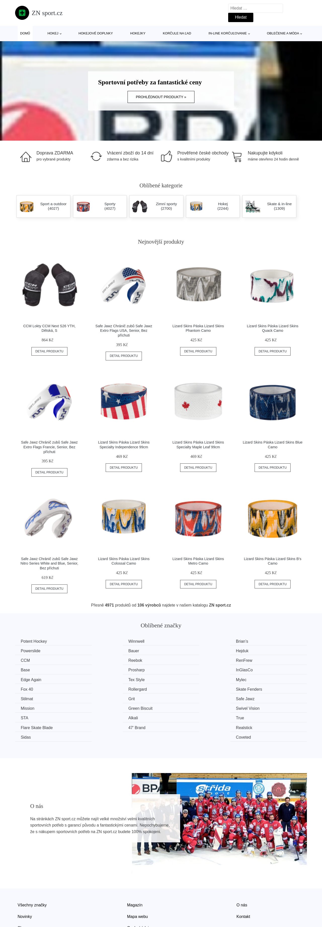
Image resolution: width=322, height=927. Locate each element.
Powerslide (256, 641)
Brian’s (177, 641)
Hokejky (138, 33)
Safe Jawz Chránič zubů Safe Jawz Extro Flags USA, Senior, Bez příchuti (123, 330)
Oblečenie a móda (283, 33)
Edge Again (31, 669)
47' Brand (29, 707)
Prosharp (179, 660)
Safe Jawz (30, 688)
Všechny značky (32, 875)
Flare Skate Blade (262, 698)
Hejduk (102, 650)
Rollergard (30, 679)
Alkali (101, 698)
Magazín (134, 875)
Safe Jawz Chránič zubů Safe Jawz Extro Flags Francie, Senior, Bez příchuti (49, 447)
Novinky (25, 886)
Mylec (176, 669)
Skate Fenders (109, 679)
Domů (25, 33)
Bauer (26, 650)
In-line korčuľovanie (228, 33)
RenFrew (29, 660)
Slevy (22, 898)
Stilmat (177, 679)
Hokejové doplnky (95, 33)
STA (25, 698)
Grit (249, 679)
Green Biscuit (183, 688)
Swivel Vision (258, 688)
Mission (103, 688)
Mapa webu (137, 886)
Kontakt (243, 886)
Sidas (176, 707)
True (175, 698)
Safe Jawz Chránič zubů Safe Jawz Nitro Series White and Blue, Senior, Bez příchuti (49, 563)
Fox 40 (252, 669)
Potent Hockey (34, 641)
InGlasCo (254, 660)
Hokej (53, 33)
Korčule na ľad (177, 33)
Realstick (104, 707)
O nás (241, 875)
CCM (175, 650)
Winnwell (104, 641)
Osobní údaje (139, 898)
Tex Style (104, 669)
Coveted (253, 707)
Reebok (253, 650)
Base (100, 660)
